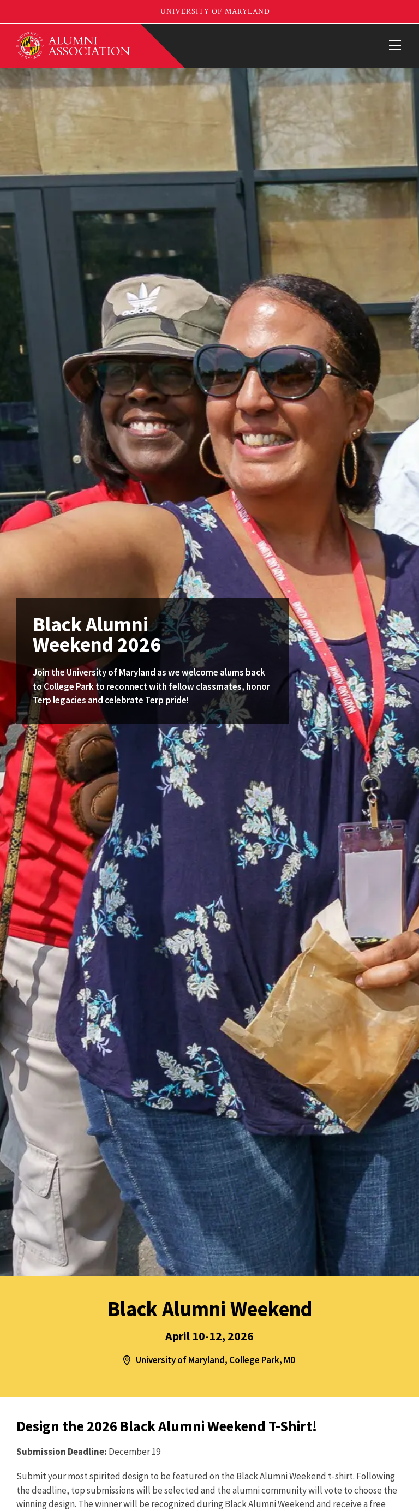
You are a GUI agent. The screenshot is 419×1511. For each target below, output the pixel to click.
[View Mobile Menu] (394, 46)
